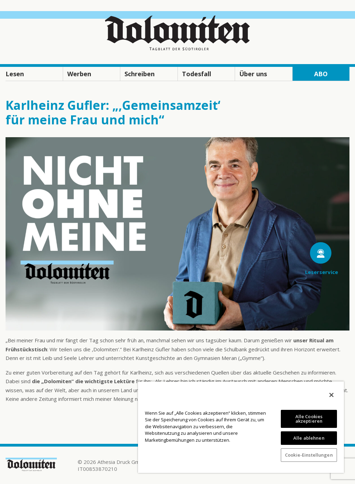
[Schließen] (331, 395)
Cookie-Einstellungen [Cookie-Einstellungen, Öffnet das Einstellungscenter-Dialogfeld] (309, 455)
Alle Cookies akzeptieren (309, 418)
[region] (241, 427)
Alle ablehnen (308, 438)
